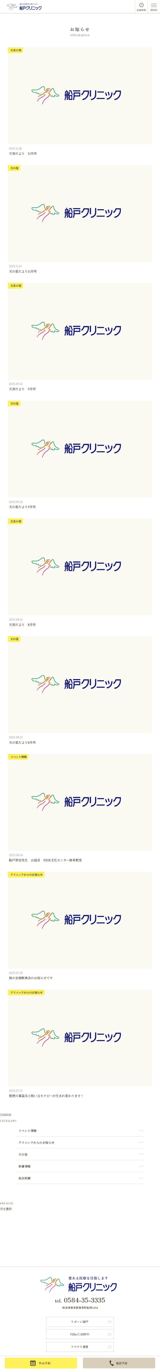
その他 (23, 1154)
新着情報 (25, 1166)
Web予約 (40, 1363)
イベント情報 (28, 1130)
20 (9, 1115)
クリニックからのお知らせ (37, 1142)
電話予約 (119, 1363)
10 (6, 1115)
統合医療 (25, 1178)
